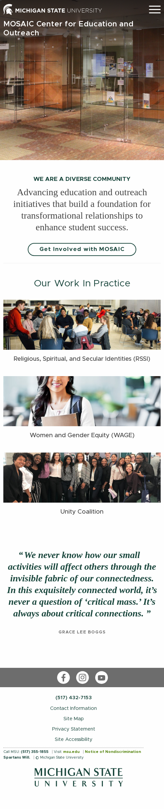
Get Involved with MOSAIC (82, 249)
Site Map (73, 718)
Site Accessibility (74, 739)
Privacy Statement (73, 729)
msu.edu (71, 752)
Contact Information (73, 708)
